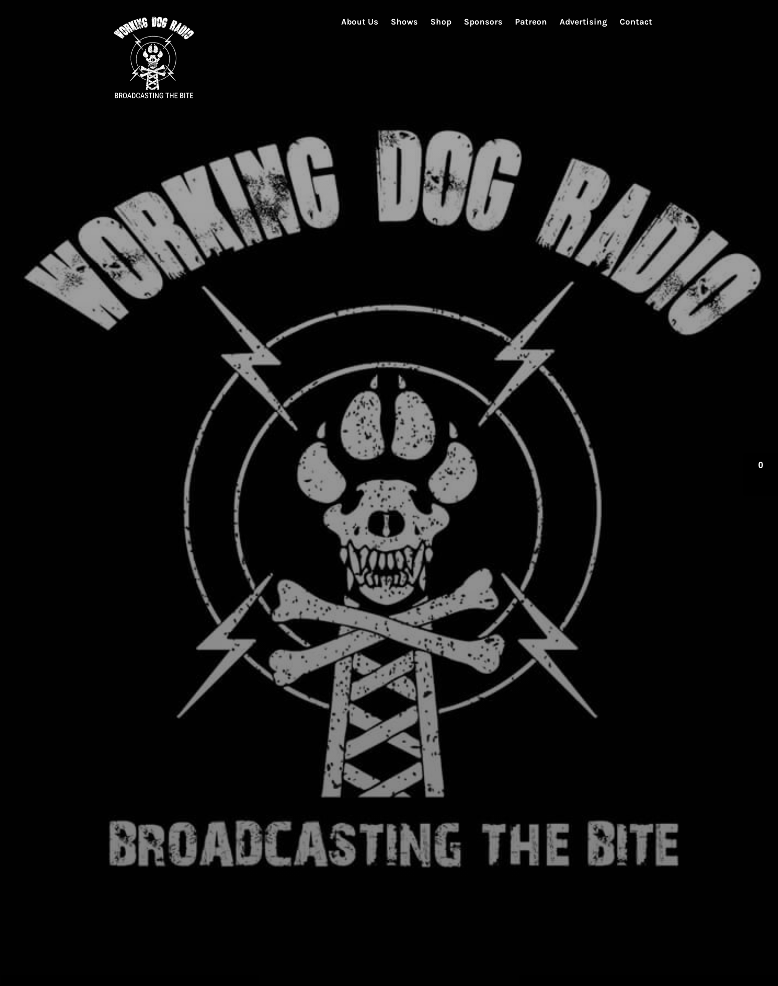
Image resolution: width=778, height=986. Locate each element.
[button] (760, 474)
